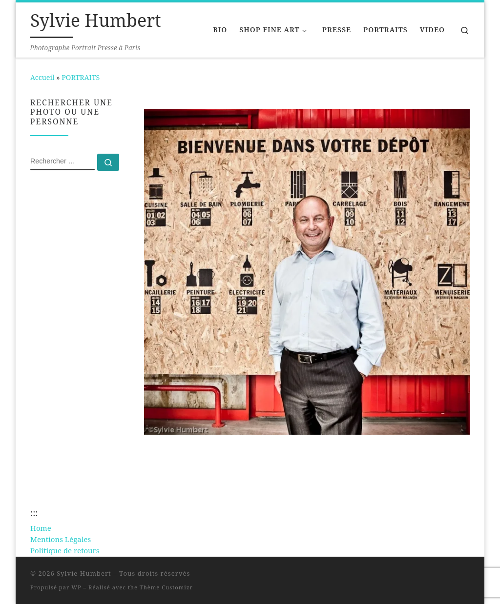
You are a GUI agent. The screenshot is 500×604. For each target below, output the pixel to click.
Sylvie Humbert (84, 573)
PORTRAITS (81, 77)
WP (76, 587)
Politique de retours (64, 550)
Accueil (42, 77)
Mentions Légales (60, 539)
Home (40, 528)
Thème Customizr (166, 587)
